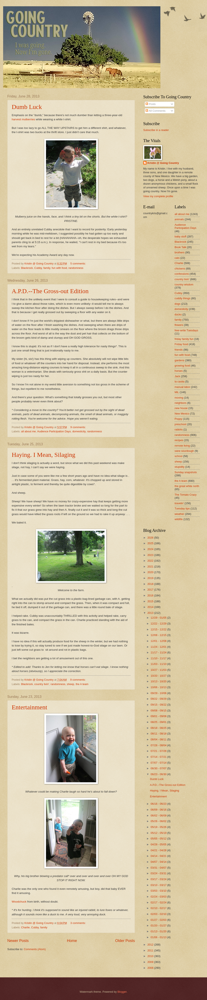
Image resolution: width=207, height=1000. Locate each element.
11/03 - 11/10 (159, 664)
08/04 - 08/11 (159, 739)
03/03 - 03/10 (159, 890)
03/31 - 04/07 (159, 867)
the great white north (187, 486)
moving (179, 397)
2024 (150, 549)
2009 (150, 962)
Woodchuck (19, 901)
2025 (150, 543)
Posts (151, 104)
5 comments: (78, 263)
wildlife (179, 519)
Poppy (178, 418)
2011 (150, 950)
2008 (150, 967)
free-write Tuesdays (186, 330)
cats (177, 257)
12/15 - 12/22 (159, 629)
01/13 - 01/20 (159, 931)
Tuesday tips (182, 508)
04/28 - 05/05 (159, 844)
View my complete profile (158, 196)
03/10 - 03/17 (159, 885)
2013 (150, 612)
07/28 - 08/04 (159, 745)
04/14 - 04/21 (159, 856)
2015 (150, 601)
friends (179, 349)
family (46, 267)
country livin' (41, 684)
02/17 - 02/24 (159, 902)
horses (179, 370)
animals (179, 219)
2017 (150, 589)
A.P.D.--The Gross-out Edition (50, 291)
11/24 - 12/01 (159, 646)
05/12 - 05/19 (159, 832)
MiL (177, 392)
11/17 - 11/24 (159, 652)
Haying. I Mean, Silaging (43, 454)
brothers (179, 252)
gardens (179, 360)
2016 (150, 595)
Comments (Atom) (35, 949)
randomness (76, 267)
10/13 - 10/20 (159, 681)
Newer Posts (18, 941)
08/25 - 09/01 (159, 722)
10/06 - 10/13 (159, 687)
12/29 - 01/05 (159, 617)
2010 (150, 956)
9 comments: (78, 427)
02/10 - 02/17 (159, 908)
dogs (177, 303)
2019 (150, 578)
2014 (150, 607)
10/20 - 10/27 (159, 675)
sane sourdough (184, 450)
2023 (150, 555)
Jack (177, 376)
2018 (150, 583)
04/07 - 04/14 (159, 861)
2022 (150, 560)
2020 (150, 572)
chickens (180, 268)
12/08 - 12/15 (159, 635)
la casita (179, 381)
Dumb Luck (27, 106)
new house (181, 408)
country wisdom (184, 284)
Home (72, 941)
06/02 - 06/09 (159, 815)
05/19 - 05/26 (159, 827)
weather (179, 514)
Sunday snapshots (186, 472)
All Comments (155, 110)
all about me (28, 431)
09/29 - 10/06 (159, 693)
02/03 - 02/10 (159, 914)
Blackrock (27, 267)
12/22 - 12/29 (159, 623)
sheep (70, 684)
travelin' (179, 503)
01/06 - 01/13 (159, 937)
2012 (150, 944)
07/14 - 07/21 (159, 756)
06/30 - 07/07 (159, 768)
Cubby (38, 267)
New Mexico (182, 413)
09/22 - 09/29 (159, 698)
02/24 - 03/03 (159, 896)
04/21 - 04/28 (159, 850)
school (178, 456)
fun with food (59, 267)
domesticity (79, 431)
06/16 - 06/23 (159, 803)
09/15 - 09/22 (159, 704)
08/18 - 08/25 (159, 727)
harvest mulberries (23, 119)
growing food (182, 365)
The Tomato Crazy (186, 494)
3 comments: (78, 923)
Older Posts (125, 941)
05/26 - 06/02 (159, 821)
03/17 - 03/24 (159, 879)
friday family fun (184, 339)
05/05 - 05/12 (159, 838)
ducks (178, 314)
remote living (182, 445)
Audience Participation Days (54, 431)
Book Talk (180, 247)
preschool (180, 424)
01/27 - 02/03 (159, 919)
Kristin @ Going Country (163, 163)
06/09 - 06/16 (159, 809)
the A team (82, 684)
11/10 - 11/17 (159, 658)
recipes (179, 440)
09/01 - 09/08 (159, 716)
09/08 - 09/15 (159, 710)
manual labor (182, 387)
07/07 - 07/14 (159, 762)
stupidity (179, 466)
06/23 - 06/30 (159, 774)
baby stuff (180, 236)
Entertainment (29, 707)
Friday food (181, 344)
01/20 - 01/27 (159, 925)
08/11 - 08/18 (159, 733)
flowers (179, 324)
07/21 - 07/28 (159, 751)
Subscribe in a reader (156, 130)
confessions (182, 273)
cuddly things (182, 298)
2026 (150, 537)
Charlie (25, 927)
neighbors (181, 402)
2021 (150, 566)
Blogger (122, 991)
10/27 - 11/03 (159, 669)
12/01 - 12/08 (159, 640)
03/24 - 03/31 (159, 873)
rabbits (179, 429)
